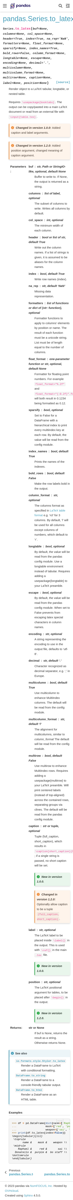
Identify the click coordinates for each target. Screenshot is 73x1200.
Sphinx (28, 1195)
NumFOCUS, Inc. (41, 1185)
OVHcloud (11, 1190)
